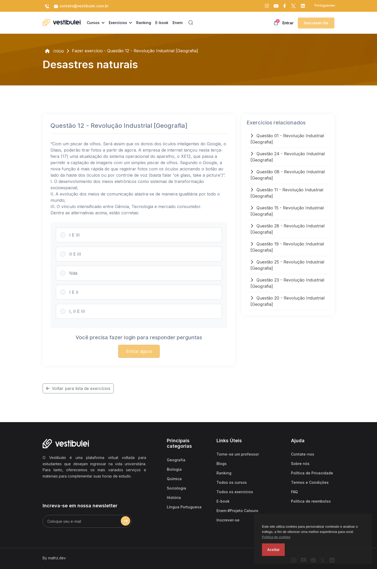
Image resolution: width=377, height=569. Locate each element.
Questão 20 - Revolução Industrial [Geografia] (287, 301)
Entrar (288, 23)
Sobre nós (300, 463)
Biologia (174, 469)
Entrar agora (139, 351)
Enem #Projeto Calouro (237, 510)
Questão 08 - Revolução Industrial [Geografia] (287, 175)
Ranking (223, 473)
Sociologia (176, 488)
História (174, 497)
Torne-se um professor (237, 454)
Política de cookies (276, 537)
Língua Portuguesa (184, 507)
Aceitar (273, 550)
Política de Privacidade (312, 473)
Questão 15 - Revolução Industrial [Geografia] (287, 211)
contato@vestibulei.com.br (81, 6)
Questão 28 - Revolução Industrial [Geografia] (287, 229)
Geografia (176, 460)
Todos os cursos (231, 482)
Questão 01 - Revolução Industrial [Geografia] (287, 139)
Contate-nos (302, 454)
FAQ (294, 492)
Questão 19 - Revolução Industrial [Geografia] (287, 247)
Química (174, 478)
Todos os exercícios (234, 492)
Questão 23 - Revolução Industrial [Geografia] (287, 283)
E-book (223, 501)
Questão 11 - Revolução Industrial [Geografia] (286, 193)
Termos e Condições (310, 482)
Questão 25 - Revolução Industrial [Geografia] (287, 265)
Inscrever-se (316, 23)
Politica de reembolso (311, 501)
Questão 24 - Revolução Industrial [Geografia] (287, 157)
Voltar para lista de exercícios (78, 388)
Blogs (221, 463)
